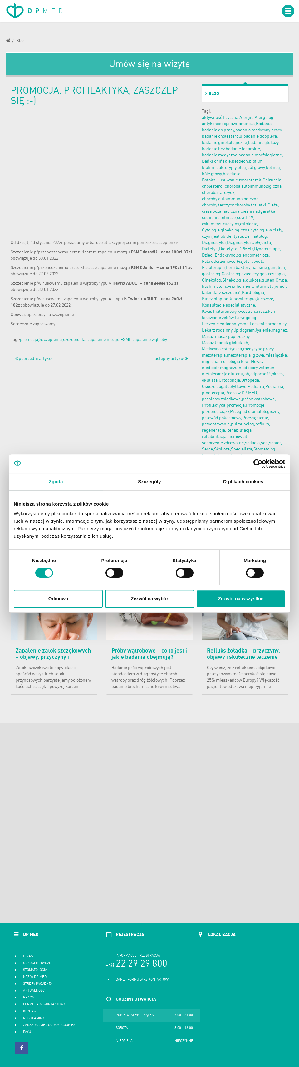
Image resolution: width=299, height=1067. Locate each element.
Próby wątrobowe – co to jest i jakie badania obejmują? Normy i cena (149, 657)
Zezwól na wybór (149, 598)
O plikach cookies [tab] (243, 481)
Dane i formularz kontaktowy (143, 980)
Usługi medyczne (38, 963)
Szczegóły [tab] (149, 481)
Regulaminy (33, 1018)
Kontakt (30, 1011)
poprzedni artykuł (34, 358)
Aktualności (34, 991)
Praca (28, 997)
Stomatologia (35, 970)
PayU (27, 1032)
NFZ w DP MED (35, 977)
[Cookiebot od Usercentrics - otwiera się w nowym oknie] (258, 463)
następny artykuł (170, 358)
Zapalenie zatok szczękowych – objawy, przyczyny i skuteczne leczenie (53, 657)
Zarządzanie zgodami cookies (49, 1025)
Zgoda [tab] (56, 481)
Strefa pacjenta (37, 984)
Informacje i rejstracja (138, 956)
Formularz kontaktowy (44, 1004)
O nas (28, 956)
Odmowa (58, 598)
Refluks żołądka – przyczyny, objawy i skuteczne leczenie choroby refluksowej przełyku (244, 657)
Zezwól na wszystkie (241, 598)
